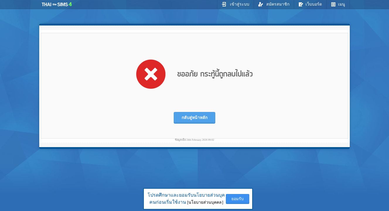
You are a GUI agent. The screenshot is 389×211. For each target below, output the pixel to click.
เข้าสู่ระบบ (235, 4)
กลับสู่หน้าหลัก (194, 117)
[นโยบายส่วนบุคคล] (205, 202)
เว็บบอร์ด (310, 4)
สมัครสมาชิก (274, 4)
